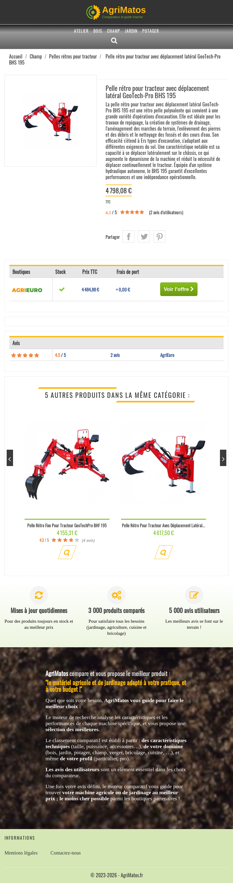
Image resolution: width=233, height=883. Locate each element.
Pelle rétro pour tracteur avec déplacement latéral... (163, 525)
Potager (150, 31)
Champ (113, 31)
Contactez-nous (66, 852)
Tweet (144, 236)
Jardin (131, 31)
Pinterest (159, 236)
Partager (128, 236)
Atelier (81, 31)
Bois (97, 31)
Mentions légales (21, 852)
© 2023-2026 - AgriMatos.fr (116, 875)
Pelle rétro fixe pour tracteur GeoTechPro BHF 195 (67, 525)
